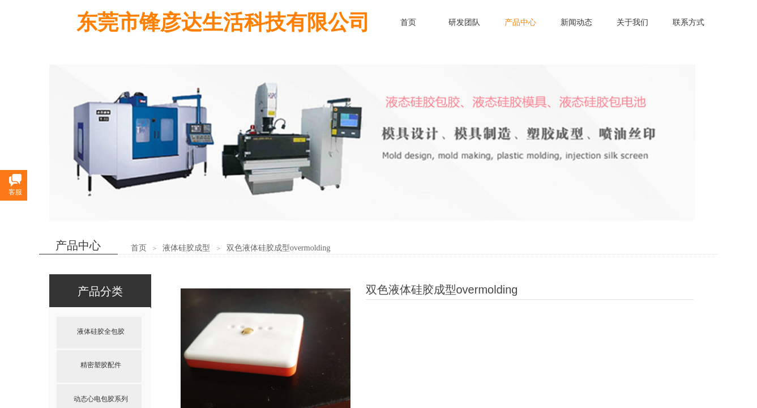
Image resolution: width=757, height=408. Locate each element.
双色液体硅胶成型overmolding (278, 248)
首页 (139, 248)
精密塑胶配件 (100, 365)
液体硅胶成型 (186, 248)
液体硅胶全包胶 (101, 331)
